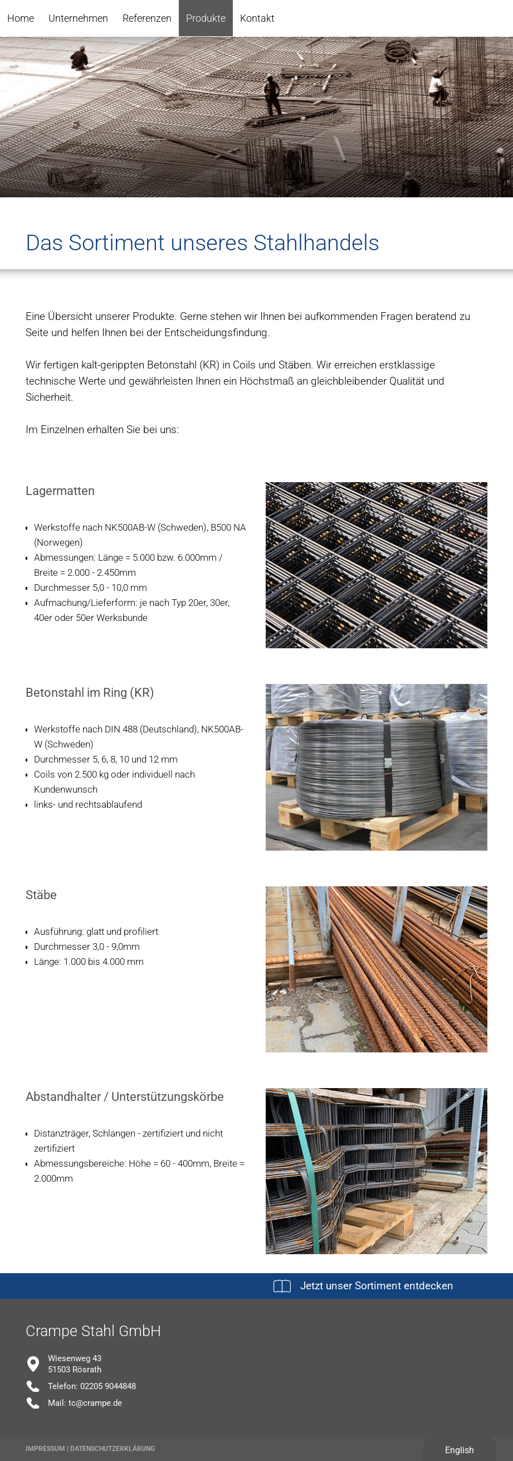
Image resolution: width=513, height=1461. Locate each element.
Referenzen (147, 18)
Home (20, 18)
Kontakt (257, 18)
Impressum (45, 1449)
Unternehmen (78, 18)
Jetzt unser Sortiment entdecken (376, 1285)
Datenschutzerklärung (112, 1449)
